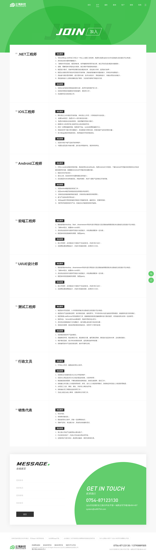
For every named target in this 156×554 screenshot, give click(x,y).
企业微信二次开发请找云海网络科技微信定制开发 (79, 538)
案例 (114, 5)
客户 (122, 5)
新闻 (131, 5)
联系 (139, 5)
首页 (89, 5)
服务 (106, 5)
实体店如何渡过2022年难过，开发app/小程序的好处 (27, 538)
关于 (97, 5)
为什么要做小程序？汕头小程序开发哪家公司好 (114, 538)
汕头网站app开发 (54, 538)
